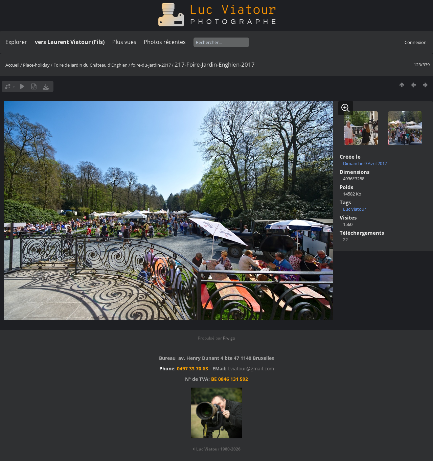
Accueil (12, 65)
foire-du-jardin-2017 (151, 65)
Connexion (416, 42)
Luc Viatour (354, 209)
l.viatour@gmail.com (251, 368)
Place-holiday (36, 65)
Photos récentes (165, 42)
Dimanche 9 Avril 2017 (365, 163)
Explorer (16, 42)
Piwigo (229, 338)
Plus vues (124, 42)
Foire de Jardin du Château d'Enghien (90, 65)
